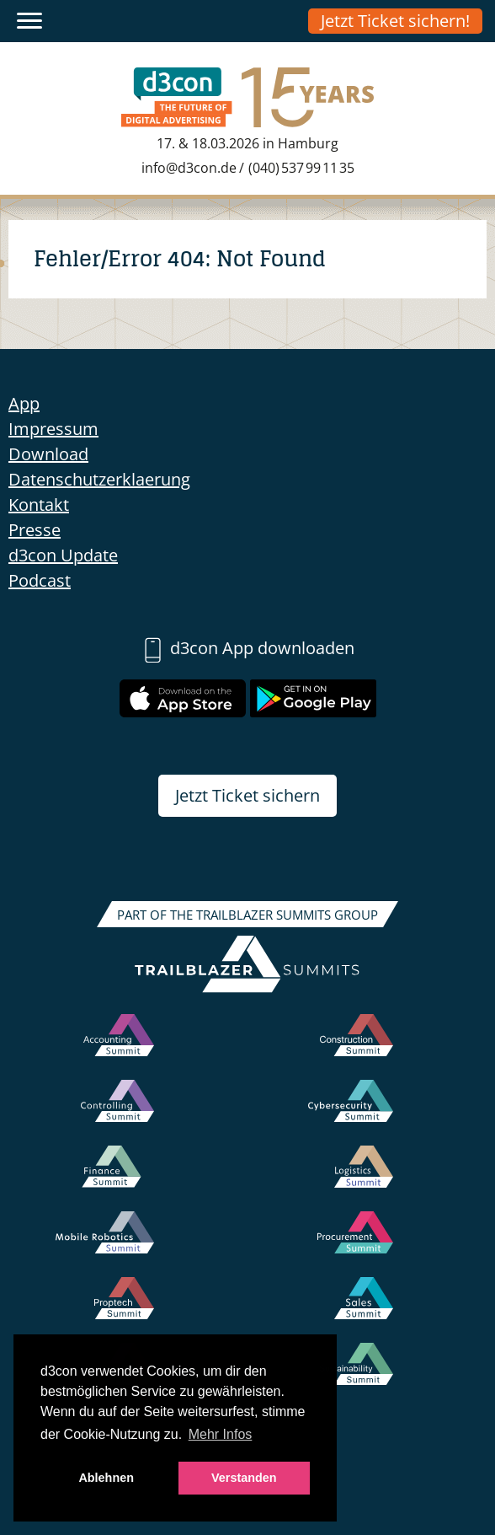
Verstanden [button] (244, 1477)
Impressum (53, 428)
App (24, 403)
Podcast (39, 580)
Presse (34, 529)
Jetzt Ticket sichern (247, 795)
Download (48, 454)
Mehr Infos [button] (221, 1434)
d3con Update (63, 555)
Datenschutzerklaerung (99, 479)
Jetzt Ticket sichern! (395, 20)
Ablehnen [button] (106, 1477)
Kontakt (38, 504)
